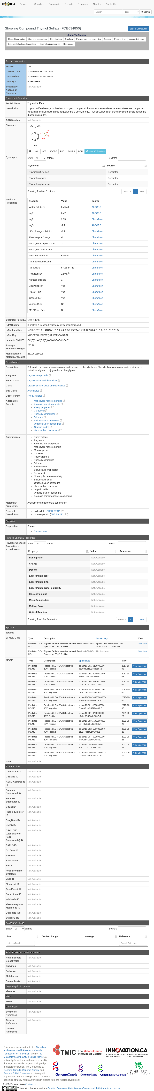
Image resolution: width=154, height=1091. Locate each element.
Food (9, 936)
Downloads (54, 4)
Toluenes (40, 417)
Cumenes (40, 410)
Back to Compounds (138, 29)
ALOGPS (96, 207)
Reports (69, 4)
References (68, 44)
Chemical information (37, 39)
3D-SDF (53, 151)
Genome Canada (12, 1070)
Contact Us (111, 4)
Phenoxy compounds (46, 414)
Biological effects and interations (22, 44)
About (97, 4)
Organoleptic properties (50, 44)
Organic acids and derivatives (43, 380)
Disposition (12, 526)
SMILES (71, 151)
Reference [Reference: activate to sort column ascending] (125, 551)
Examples (83, 4)
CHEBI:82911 (54, 511)
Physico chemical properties (88, 39)
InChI (80, 151)
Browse (25, 4)
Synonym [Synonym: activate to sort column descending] (33, 165)
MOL (37, 151)
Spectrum (142, 643)
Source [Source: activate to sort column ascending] (111, 165)
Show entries (40, 158)
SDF (44, 151)
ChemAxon (97, 219)
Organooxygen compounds (49, 423)
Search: (127, 158)
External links (120, 39)
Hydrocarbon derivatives (48, 430)
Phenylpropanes (43, 407)
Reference (124, 936)
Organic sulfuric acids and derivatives (47, 385)
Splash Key (102, 638)
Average (89, 936)
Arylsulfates (34, 390)
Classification (56, 39)
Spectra (107, 39)
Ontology (69, 39)
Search (39, 4)
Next (142, 191)
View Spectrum (139, 666)
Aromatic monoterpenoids (48, 404)
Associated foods (136, 39)
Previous (127, 191)
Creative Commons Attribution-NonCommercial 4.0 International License (84, 1088)
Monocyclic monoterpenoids (49, 401)
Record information (16, 39)
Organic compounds (39, 375)
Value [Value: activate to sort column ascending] (94, 551)
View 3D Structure (95, 151)
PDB (62, 151)
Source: (31, 526)
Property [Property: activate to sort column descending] (33, 551)
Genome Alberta (30, 1070)
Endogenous (40, 531)
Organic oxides (43, 427)
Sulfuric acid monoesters (48, 420)
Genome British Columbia (17, 1073)
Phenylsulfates (36, 395)
